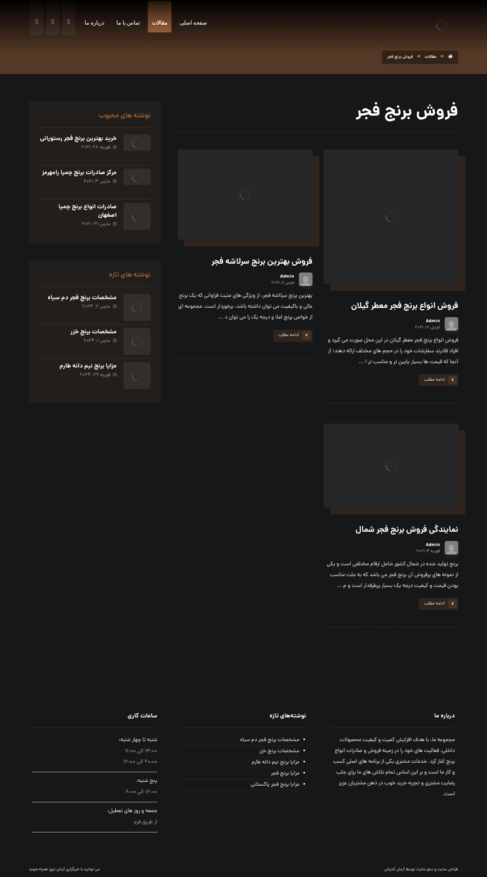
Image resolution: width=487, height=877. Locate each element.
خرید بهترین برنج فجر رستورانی (78, 139)
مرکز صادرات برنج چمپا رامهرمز (79, 173)
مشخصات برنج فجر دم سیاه (82, 298)
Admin (433, 321)
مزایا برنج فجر (285, 773)
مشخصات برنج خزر (93, 332)
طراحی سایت (447, 870)
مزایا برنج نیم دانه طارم (88, 366)
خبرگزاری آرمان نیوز (64, 870)
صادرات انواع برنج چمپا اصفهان (88, 211)
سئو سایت (424, 870)
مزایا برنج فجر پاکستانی (275, 785)
